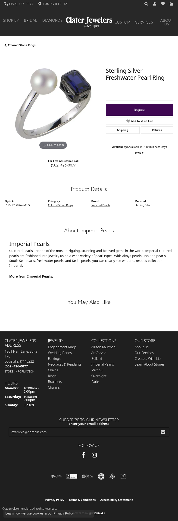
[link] (19, 4)
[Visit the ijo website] (56, 476)
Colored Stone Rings (22, 45)
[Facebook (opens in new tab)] (83, 455)
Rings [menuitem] (52, 376)
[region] (53, 102)
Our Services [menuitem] (144, 353)
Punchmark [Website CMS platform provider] (97, 513)
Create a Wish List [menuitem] (148, 358)
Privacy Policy (54, 500)
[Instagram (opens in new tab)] (94, 455)
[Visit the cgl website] (101, 476)
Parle (95, 381)
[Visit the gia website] (87, 476)
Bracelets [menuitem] (55, 381)
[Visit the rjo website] (123, 476)
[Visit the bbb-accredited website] (71, 476)
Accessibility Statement (116, 500)
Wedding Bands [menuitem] (60, 353)
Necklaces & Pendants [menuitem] (64, 364)
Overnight (98, 376)
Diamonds (52, 20)
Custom (123, 22)
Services (144, 22)
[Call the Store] (16, 366)
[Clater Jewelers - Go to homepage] (89, 22)
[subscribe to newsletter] (163, 432)
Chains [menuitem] (53, 370)
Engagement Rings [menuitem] (62, 347)
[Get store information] (19, 371)
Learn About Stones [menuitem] (150, 364)
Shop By (11, 20)
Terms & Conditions (82, 500)
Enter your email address (89, 423)
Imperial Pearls (100, 205)
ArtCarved (98, 353)
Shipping (122, 130)
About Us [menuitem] (142, 347)
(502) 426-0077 (63, 165)
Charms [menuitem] (54, 387)
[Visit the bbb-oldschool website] (112, 476)
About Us (166, 22)
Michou (97, 370)
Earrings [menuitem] (54, 358)
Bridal (30, 20)
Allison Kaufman (103, 347)
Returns (157, 130)
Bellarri (96, 358)
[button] (146, 4)
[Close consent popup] (90, 513)
